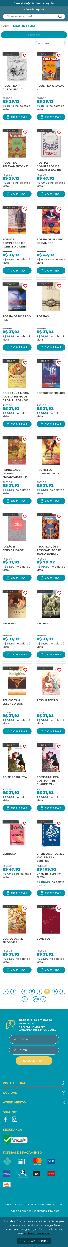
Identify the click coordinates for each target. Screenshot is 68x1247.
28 (36, 999)
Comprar (19, 117)
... (19, 991)
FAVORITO (25, 55)
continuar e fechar (34, 1241)
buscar (60, 16)
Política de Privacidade (37, 1233)
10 (24, 999)
